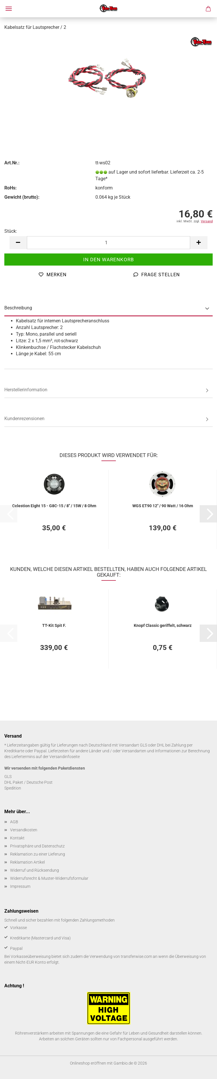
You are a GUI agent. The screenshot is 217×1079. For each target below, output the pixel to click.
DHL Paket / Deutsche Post (28, 782)
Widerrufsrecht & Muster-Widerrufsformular (49, 878)
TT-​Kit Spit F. (54, 625)
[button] (18, 242)
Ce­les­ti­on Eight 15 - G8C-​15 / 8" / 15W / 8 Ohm (54, 505)
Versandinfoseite (64, 756)
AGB (14, 821)
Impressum (20, 886)
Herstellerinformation (25, 389)
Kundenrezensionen (24, 418)
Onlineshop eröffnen (88, 1063)
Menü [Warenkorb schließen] (8, 8)
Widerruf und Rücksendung (34, 870)
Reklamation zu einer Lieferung (37, 854)
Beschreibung (18, 308)
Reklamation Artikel (27, 862)
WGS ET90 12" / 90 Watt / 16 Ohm (162, 505)
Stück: (10, 231)
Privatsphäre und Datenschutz (37, 846)
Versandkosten (23, 830)
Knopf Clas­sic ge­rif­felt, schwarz (163, 625)
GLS (8, 776)
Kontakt (17, 838)
